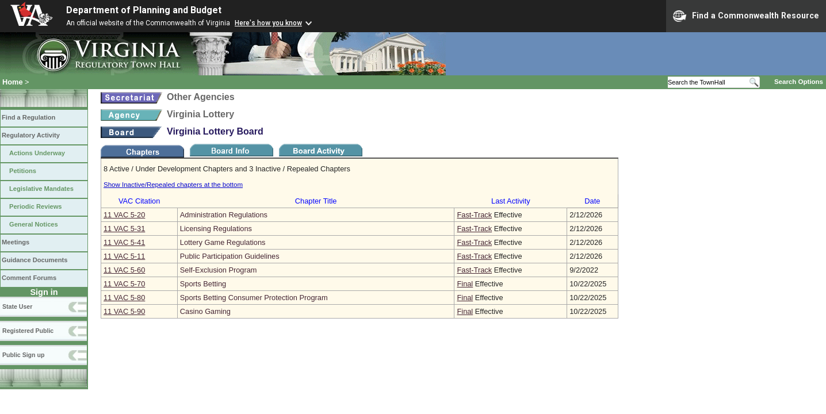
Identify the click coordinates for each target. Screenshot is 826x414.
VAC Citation (139, 201)
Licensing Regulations (216, 228)
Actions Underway (37, 153)
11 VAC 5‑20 (124, 214)
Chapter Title (316, 201)
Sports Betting (203, 283)
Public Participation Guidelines (230, 256)
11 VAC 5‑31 (124, 228)
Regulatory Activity (31, 135)
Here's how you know (268, 23)
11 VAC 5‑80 (124, 297)
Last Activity (510, 201)
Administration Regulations (223, 214)
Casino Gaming (205, 311)
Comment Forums (29, 277)
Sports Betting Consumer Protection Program (254, 297)
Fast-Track (474, 214)
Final (465, 283)
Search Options (798, 81)
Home (12, 82)
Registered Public (27, 330)
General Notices (33, 224)
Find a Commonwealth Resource (746, 16)
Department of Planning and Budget (143, 10)
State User (17, 306)
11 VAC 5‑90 (124, 311)
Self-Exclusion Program (218, 270)
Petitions (22, 170)
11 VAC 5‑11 (124, 256)
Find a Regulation (28, 117)
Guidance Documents (34, 259)
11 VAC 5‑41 (124, 242)
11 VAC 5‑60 (124, 270)
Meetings (15, 242)
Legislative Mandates (41, 188)
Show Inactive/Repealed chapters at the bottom (173, 184)
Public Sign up (23, 354)
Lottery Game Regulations (223, 242)
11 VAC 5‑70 (124, 283)
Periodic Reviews (35, 206)
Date (592, 201)
